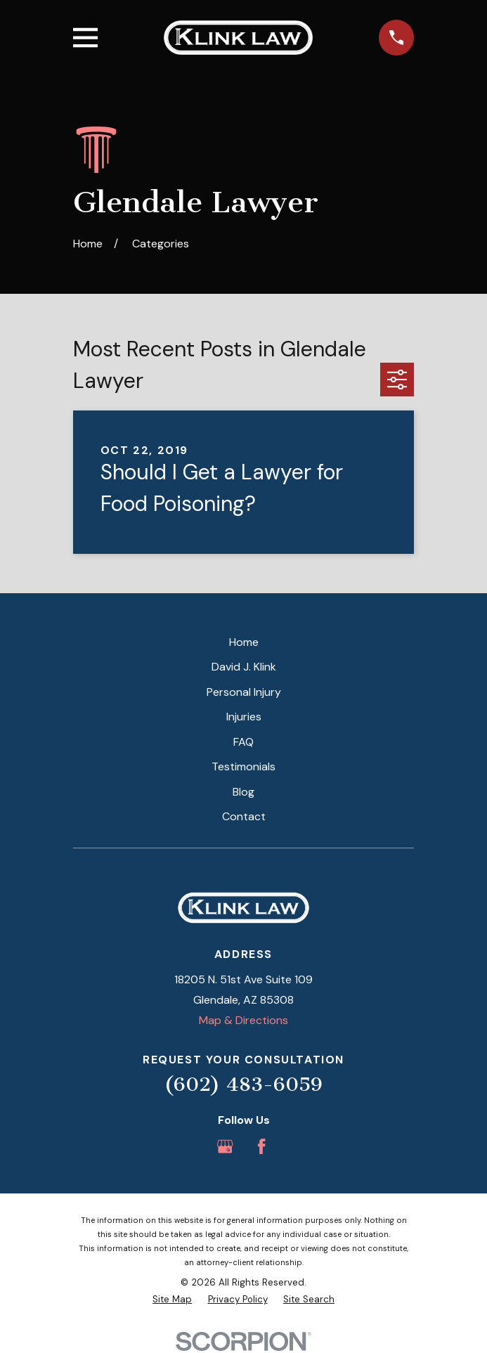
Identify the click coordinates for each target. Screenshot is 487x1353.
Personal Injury (244, 692)
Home (244, 642)
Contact (244, 816)
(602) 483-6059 (243, 1084)
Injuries (243, 716)
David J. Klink (244, 666)
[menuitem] (172, 1299)
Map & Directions (243, 1020)
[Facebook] (261, 1146)
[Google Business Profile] (225, 1146)
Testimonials (243, 766)
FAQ (243, 741)
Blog (243, 791)
